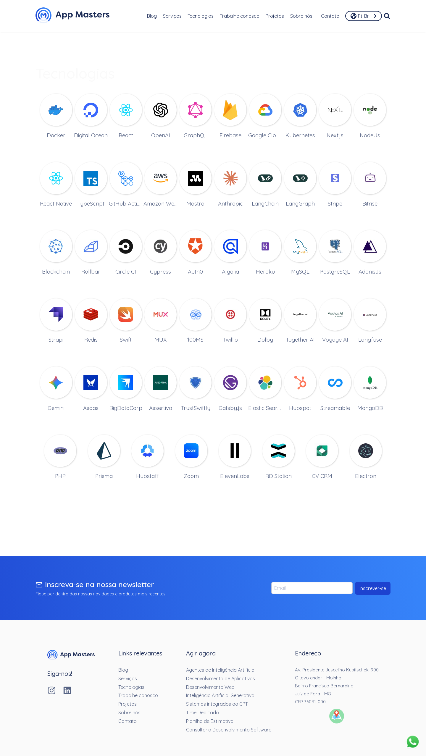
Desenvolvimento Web (210, 687)
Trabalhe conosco (239, 16)
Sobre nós (301, 16)
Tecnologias (201, 16)
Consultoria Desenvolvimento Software (228, 730)
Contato (330, 16)
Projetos (275, 16)
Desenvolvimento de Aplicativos (220, 678)
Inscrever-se (372, 588)
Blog (152, 16)
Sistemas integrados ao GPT (217, 704)
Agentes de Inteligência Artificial (220, 670)
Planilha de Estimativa (209, 721)
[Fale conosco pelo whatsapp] (412, 742)
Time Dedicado (202, 712)
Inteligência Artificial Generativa (220, 695)
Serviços (172, 16)
